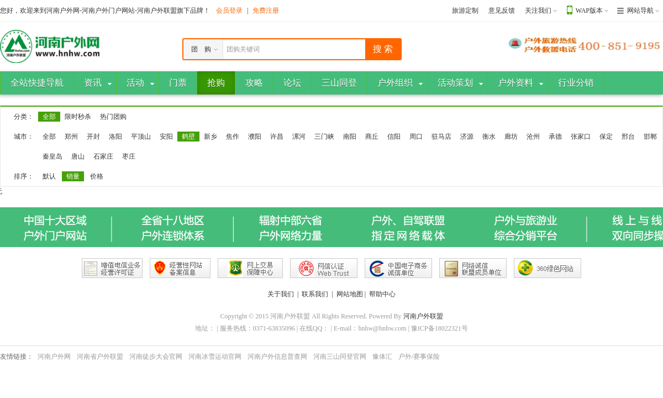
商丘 (371, 136)
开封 (93, 136)
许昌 (276, 136)
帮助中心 (382, 294)
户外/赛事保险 (419, 356)
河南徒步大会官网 (155, 356)
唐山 (78, 156)
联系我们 (315, 294)
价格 (96, 176)
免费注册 (265, 10)
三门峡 (324, 136)
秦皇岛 (52, 156)
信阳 (394, 136)
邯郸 (650, 136)
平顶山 (141, 136)
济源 (466, 136)
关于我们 (280, 294)
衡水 (489, 136)
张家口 (581, 136)
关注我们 (538, 10)
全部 (49, 117)
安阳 (166, 136)
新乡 (210, 136)
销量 (73, 176)
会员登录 (229, 10)
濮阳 (254, 136)
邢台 (628, 136)
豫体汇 (382, 356)
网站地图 (349, 294)
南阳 (349, 136)
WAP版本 (589, 10)
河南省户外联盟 (100, 356)
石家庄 (103, 156)
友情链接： (16, 356)
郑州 (71, 136)
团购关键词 (243, 49)
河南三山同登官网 (339, 356)
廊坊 (511, 136)
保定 (606, 136)
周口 (416, 136)
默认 (49, 176)
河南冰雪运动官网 (214, 356)
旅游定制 (465, 10)
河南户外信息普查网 (277, 356)
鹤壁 (188, 136)
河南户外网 (54, 356)
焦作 (232, 136)
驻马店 (441, 136)
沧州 (533, 136)
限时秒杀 (78, 117)
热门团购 (113, 117)
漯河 (299, 136)
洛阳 (115, 136)
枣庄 (128, 156)
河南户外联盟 (423, 316)
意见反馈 (501, 10)
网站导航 (640, 10)
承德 (555, 136)
